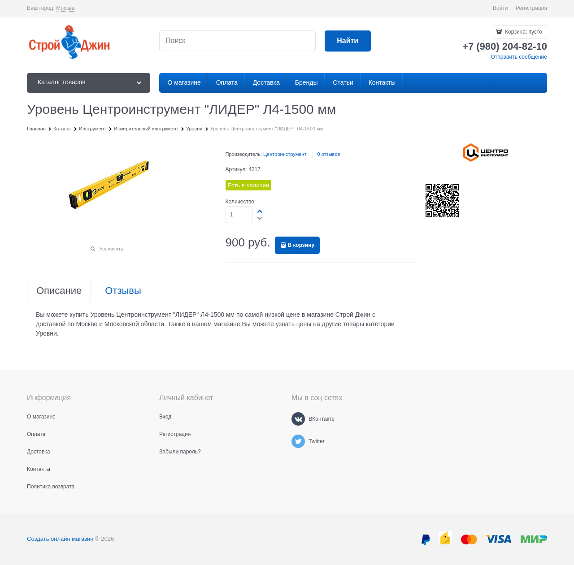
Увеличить (111, 248)
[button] (260, 211)
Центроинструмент (285, 154)
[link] (65, 8)
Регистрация (531, 8)
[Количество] (239, 214)
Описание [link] (59, 291)
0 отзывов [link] (328, 154)
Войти (500, 8)
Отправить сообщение (519, 57)
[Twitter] (298, 441)
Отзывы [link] (123, 291)
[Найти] (348, 41)
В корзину (301, 245)
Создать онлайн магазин (60, 538)
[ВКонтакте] (298, 419)
